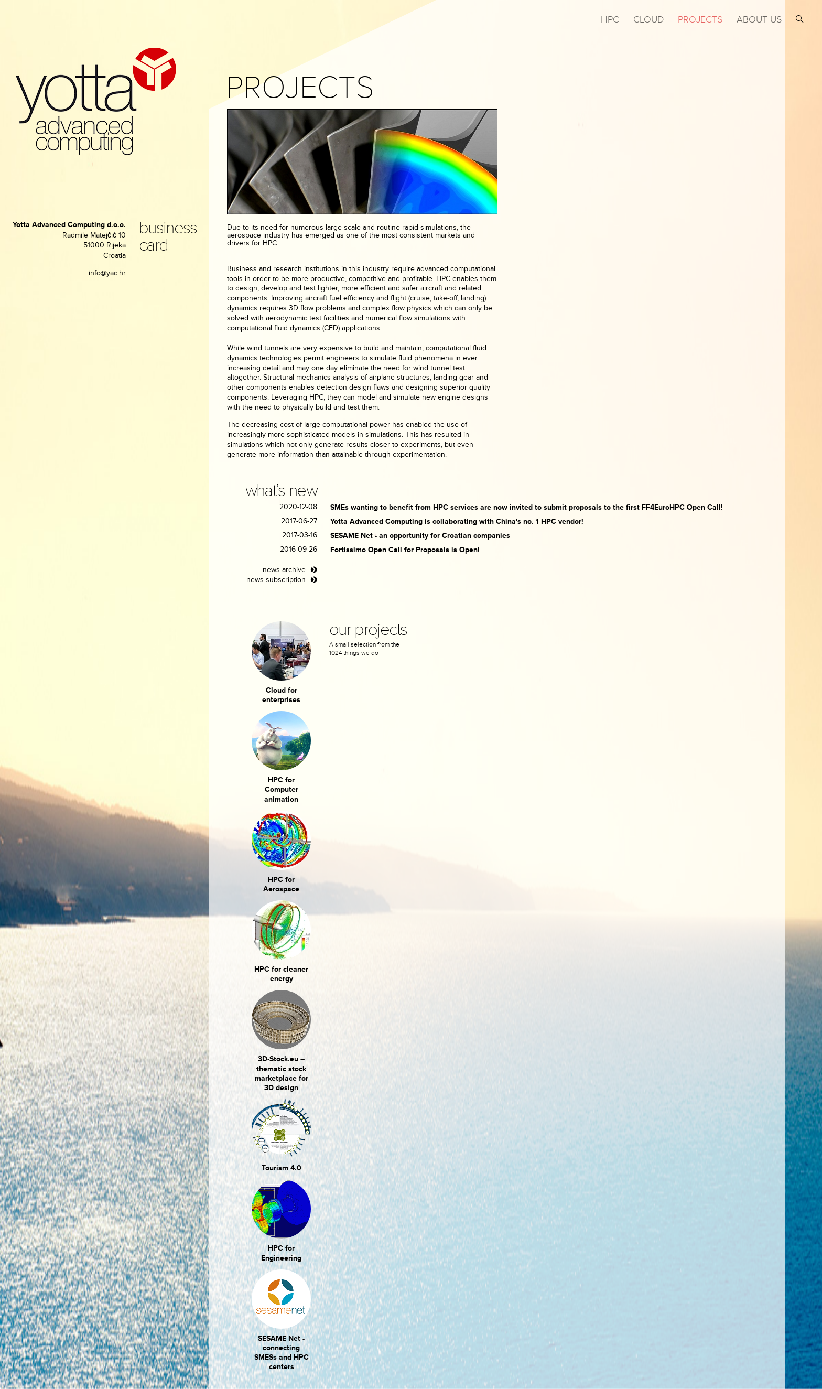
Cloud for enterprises (281, 695)
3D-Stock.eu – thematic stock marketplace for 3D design (281, 1073)
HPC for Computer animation (281, 789)
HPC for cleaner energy (281, 974)
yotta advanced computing (96, 101)
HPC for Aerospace (281, 884)
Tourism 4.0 (281, 1168)
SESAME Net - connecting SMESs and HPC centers (281, 1353)
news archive (284, 569)
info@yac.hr (107, 272)
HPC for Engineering (281, 1253)
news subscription (276, 579)
